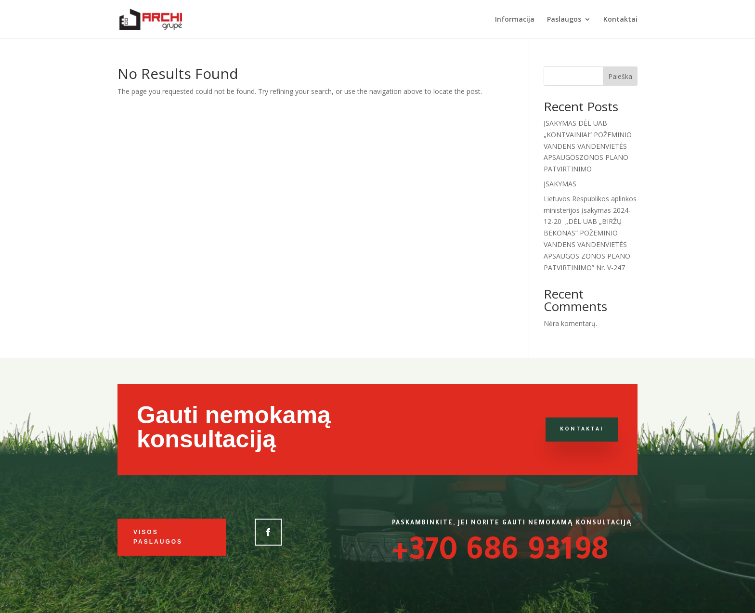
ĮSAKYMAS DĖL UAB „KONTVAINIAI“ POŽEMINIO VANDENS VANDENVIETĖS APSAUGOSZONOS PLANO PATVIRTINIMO (588, 145)
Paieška (620, 76)
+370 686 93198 (500, 554)
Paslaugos (564, 20)
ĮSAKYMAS (560, 183)
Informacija (514, 20)
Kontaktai (620, 20)
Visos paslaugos (157, 537)
